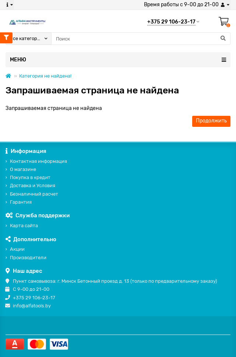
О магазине (23, 169)
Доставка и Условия (32, 185)
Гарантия (21, 202)
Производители (28, 257)
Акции (17, 249)
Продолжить (211, 121)
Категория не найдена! (45, 76)
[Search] (140, 38)
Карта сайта (24, 225)
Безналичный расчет (34, 194)
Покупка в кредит (30, 177)
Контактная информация (38, 161)
